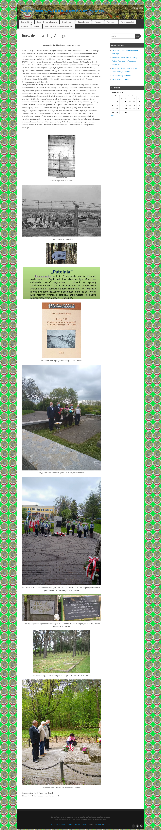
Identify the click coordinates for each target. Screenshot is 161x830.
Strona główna (26, 22)
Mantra (98, 824)
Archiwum (24, 26)
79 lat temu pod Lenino (120, 79)
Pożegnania (111, 22)
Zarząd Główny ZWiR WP (121, 75)
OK (137, 36)
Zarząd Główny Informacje (47, 22)
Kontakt (126, 3)
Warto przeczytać (137, 3)
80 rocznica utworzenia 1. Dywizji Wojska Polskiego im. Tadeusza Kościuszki (124, 60)
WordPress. (107, 824)
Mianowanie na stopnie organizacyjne (59, 26)
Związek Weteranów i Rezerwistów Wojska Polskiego (62, 11)
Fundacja (118, 3)
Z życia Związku (83, 22)
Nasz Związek (108, 3)
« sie (112, 115)
